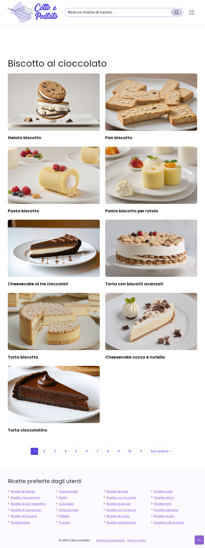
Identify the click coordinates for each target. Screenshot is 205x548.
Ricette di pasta (118, 516)
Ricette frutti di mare (169, 522)
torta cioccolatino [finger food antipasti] (27, 430)
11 (141, 451)
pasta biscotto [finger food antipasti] (23, 211)
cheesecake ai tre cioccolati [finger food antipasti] (38, 284)
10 (129, 451)
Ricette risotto (164, 516)
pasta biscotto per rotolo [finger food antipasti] (131, 211)
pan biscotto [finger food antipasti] (118, 137)
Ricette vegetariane (121, 522)
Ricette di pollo (117, 491)
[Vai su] (199, 540)
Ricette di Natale (23, 491)
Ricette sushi (163, 491)
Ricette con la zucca (121, 510)
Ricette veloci (164, 497)
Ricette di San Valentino (28, 504)
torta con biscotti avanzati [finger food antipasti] (134, 284)
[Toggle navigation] (191, 12)
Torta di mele (68, 510)
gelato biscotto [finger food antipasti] (24, 137)
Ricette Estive (20, 522)
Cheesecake (68, 491)
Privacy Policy (136, 540)
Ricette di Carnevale (26, 510)
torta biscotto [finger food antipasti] (23, 357)
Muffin (63, 497)
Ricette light (162, 504)
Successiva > (160, 451)
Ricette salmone (166, 510)
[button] (191, 12)
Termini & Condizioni (110, 540)
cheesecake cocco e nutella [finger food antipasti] (135, 357)
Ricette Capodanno (25, 497)
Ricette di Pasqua (24, 516)
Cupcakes (66, 504)
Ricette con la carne (121, 497)
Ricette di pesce (118, 504)
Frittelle (64, 516)
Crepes (64, 522)
